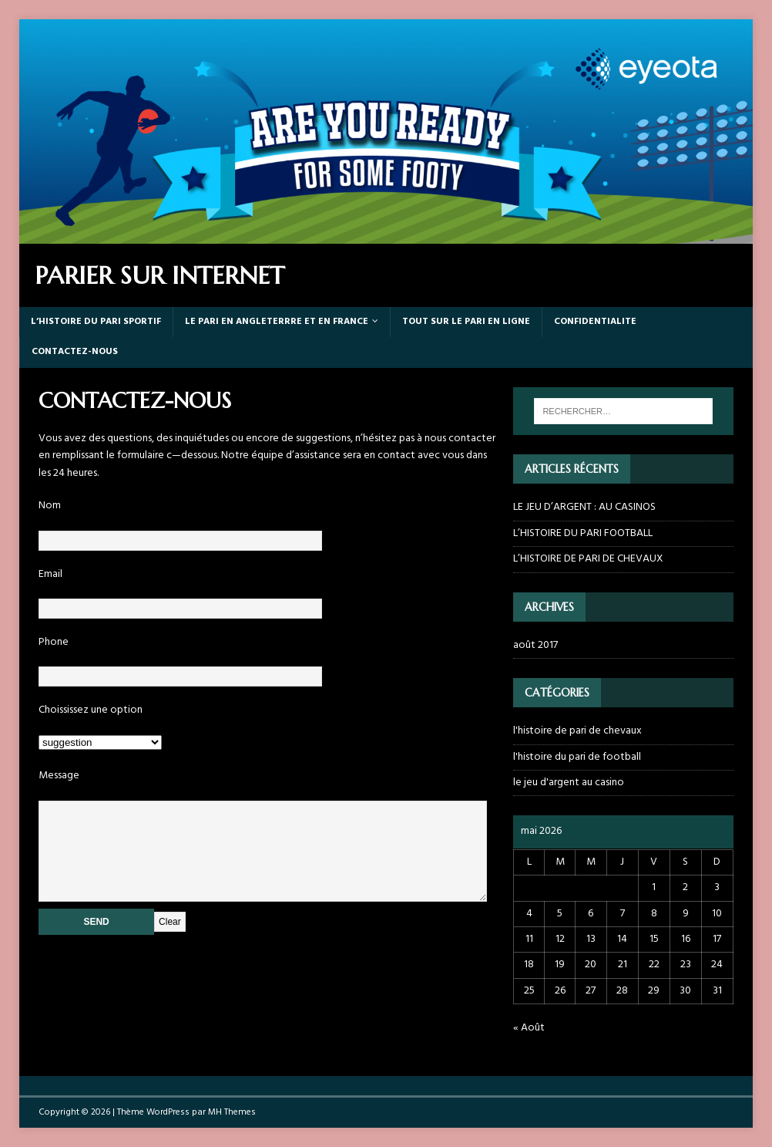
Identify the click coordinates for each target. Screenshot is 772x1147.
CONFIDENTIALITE (595, 321)
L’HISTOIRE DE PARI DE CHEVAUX (588, 559)
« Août (529, 1028)
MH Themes (232, 1112)
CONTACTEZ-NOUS (75, 351)
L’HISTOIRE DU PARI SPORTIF (96, 321)
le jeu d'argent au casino (568, 782)
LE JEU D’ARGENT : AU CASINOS (584, 507)
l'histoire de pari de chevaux (577, 731)
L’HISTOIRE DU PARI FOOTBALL (583, 533)
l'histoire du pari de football (577, 757)
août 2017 (535, 645)
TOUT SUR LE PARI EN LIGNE (466, 321)
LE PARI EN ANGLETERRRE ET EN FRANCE (276, 321)
